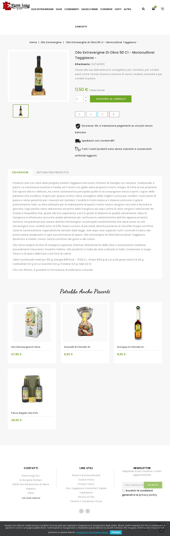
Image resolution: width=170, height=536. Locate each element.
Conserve (106, 9)
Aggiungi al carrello (111, 99)
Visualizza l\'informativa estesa (92, 532)
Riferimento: (82, 64)
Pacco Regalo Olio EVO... (25, 413)
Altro (127, 9)
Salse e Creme (89, 9)
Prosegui (116, 532)
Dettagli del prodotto (53, 172)
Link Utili (86, 468)
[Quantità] (79, 99)
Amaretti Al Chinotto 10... (78, 347)
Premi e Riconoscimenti (86, 475)
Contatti (81, 26)
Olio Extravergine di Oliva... (26, 347)
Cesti (118, 9)
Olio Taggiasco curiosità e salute (86, 488)
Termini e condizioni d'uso (86, 501)
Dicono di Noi (86, 497)
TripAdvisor (86, 492)
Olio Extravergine (42, 9)
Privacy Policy (86, 484)
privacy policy (148, 495)
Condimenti (71, 9)
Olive (59, 9)
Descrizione (20, 172)
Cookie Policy (86, 479)
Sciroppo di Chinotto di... (131, 347)
